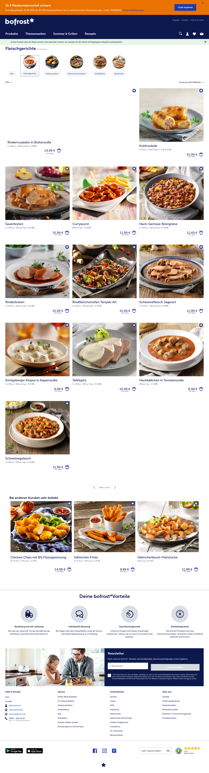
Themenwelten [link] (35, 33)
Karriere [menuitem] (185, 20)
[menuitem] (11, 35)
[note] (41, 564)
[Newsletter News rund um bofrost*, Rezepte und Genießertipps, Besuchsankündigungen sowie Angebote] (154, 673)
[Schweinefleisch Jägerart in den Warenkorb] (200, 313)
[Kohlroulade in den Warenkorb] (200, 155)
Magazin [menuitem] (176, 20)
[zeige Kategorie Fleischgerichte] (29, 65)
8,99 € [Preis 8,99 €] (191, 393)
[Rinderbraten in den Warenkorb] (66, 313)
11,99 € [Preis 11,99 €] (123, 234)
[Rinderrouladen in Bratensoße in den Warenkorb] (58, 151)
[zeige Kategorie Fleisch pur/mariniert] (76, 66)
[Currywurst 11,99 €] (104, 207)
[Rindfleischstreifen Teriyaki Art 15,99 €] (104, 286)
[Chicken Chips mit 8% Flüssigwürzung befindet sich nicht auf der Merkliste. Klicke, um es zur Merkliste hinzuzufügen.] (69, 510)
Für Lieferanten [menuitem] (116, 736)
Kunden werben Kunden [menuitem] (68, 727)
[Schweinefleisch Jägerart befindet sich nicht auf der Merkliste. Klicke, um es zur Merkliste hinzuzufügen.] (200, 249)
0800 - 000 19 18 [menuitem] (15, 723)
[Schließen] (203, 3)
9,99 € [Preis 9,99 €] (123, 576)
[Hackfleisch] (99, 62)
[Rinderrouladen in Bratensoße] (71, 128)
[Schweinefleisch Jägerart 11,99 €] (171, 286)
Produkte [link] (11, 33)
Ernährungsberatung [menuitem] (170, 706)
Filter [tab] (10, 82)
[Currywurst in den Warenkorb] (133, 234)
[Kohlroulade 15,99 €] (171, 128)
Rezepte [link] (90, 33)
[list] (104, 629)
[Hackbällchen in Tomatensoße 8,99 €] (171, 366)
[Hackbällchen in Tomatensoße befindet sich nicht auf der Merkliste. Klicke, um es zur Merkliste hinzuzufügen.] (200, 329)
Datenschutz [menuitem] (115, 719)
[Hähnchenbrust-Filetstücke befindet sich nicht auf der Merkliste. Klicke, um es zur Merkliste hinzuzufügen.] (195, 510)
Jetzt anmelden (188, 673)
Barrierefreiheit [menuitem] (116, 740)
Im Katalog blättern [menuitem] (66, 706)
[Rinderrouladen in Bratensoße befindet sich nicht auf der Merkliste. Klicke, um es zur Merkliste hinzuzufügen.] (133, 91)
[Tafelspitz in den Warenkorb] (133, 393)
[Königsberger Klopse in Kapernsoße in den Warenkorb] (66, 393)
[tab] (187, 34)
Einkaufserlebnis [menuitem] (169, 710)
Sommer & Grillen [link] (65, 33)
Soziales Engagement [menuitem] (119, 727)
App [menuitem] (59, 719)
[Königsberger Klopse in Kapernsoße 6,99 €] (37, 366)
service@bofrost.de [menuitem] (15, 719)
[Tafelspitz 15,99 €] (104, 366)
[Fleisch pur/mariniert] (76, 62)
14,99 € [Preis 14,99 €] (48, 151)
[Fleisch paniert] (52, 62)
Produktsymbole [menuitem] (169, 723)
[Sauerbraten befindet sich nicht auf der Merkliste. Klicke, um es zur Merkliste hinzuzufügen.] (66, 170)
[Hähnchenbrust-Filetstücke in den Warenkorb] (195, 576)
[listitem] (29, 629)
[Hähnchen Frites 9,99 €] (104, 547)
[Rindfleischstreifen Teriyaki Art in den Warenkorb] (133, 313)
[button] (185, 7)
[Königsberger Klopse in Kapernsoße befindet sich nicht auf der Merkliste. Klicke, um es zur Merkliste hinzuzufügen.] (66, 329)
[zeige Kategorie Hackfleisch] (99, 66)
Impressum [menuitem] (114, 715)
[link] (35, 22)
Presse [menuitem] (113, 706)
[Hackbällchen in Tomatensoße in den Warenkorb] (200, 393)
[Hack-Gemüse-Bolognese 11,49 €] (171, 207)
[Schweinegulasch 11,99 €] (37, 445)
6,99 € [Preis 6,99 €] (57, 393)
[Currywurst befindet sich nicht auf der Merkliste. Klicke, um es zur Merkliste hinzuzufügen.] (133, 170)
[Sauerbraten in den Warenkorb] (66, 234)
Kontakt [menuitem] (8, 706)
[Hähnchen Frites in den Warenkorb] (132, 576)
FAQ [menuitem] (7, 702)
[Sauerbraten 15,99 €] (37, 207)
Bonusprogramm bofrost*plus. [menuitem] (71, 732)
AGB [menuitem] (112, 710)
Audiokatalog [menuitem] (63, 715)
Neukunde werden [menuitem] (170, 715)
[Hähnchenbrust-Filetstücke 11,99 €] (168, 547)
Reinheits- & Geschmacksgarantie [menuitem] (176, 719)
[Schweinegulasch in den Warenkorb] (66, 472)
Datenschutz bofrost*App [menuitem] (121, 723)
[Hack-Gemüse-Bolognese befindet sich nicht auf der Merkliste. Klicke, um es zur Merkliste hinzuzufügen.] (200, 170)
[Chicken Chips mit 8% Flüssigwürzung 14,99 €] (41, 547)
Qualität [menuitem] (165, 702)
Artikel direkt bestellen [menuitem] (67, 702)
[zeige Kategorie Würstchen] (119, 66)
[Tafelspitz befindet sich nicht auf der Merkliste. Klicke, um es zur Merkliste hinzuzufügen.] (133, 329)
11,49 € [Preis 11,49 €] (191, 234)
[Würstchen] (119, 62)
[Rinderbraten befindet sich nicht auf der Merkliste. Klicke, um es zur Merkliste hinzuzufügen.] (66, 249)
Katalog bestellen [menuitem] (65, 710)
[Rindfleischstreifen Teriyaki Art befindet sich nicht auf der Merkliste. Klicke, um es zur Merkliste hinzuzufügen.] (133, 249)
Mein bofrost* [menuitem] (13, 710)
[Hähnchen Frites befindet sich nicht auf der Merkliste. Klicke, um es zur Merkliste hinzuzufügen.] (132, 510)
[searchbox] (105, 34)
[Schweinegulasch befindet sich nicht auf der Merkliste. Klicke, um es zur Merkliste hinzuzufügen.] (66, 408)
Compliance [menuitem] (115, 732)
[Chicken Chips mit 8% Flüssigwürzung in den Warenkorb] (68, 576)
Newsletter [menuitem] (62, 723)
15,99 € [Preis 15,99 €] (190, 155)
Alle (11, 74)
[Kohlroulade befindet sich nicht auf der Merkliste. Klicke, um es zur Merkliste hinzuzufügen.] (200, 91)
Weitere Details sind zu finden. (185, 684)
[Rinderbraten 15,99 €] (37, 286)
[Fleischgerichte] (29, 62)
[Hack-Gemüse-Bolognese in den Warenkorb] (200, 234)
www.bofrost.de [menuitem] (14, 714)
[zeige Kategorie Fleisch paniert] (52, 66)
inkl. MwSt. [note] (60, 579)
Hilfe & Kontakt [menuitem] (197, 20)
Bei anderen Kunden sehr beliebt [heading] (33, 504)
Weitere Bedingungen (133, 10)
